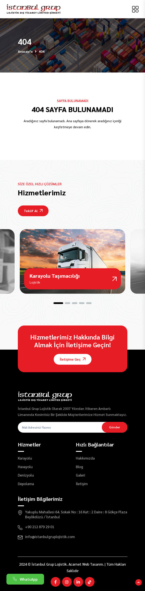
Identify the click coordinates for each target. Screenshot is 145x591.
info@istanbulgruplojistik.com (50, 536)
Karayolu (25, 458)
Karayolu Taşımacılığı (54, 275)
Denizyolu (26, 475)
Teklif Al (33, 210)
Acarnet (75, 564)
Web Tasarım (92, 564)
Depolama (26, 483)
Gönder (114, 427)
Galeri (80, 475)
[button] (58, 303)
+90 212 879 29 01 (39, 526)
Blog (79, 466)
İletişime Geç (72, 359)
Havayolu (25, 466)
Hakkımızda (85, 458)
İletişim (82, 483)
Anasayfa (25, 51)
